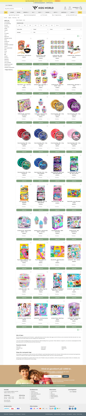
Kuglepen (6, 30)
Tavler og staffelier (7, 62)
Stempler (6, 56)
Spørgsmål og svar (54, 395)
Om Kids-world (53, 391)
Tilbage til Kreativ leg (8, 69)
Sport (40, 12)
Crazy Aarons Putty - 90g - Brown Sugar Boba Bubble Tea (57, 173)
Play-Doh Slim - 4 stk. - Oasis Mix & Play (24, 85)
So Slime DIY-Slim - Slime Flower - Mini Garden (24, 114)
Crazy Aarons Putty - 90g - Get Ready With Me (41, 202)
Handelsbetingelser (49, 414)
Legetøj (73, 12)
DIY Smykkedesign (7, 23)
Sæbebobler (6, 59)
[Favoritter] (30, 38)
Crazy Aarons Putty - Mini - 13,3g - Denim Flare (41, 144)
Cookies (74, 414)
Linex (63, 349)
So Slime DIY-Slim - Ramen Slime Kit (24, 55)
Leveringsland (69, 414)
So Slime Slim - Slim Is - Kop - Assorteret (24, 290)
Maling (5, 39)
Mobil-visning (79, 414)
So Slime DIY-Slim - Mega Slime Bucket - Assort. (57, 85)
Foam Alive (18, 346)
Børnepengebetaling (35, 399)
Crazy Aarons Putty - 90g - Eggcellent (24, 202)
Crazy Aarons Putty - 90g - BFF (57, 201)
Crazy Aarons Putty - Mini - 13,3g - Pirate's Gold (57, 114)
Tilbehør (47, 12)
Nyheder (12, 12)
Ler (4, 31)
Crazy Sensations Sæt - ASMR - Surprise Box (57, 231)
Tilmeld (65, 376)
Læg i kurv (24, 64)
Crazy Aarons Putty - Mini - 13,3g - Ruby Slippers (24, 144)
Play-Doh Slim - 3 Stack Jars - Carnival (40, 260)
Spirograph (64, 346)
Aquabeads (43, 349)
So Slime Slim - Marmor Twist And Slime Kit (24, 319)
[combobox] (24, 61)
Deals (6, 12)
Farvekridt (6, 25)
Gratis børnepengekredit (30, 15)
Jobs (51, 392)
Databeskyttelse (57, 414)
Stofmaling (6, 57)
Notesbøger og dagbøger (8, 44)
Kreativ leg (14, 17)
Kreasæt (5, 28)
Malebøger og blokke (8, 38)
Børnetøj (26, 12)
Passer (5, 49)
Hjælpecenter (33, 396)
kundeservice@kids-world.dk (12, 391)
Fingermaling (6, 26)
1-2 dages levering (56, 15)
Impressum (63, 414)
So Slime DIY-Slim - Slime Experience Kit (74, 231)
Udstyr (56, 12)
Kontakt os (33, 391)
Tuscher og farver (7, 65)
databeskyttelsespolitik (60, 385)
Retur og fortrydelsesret (36, 394)
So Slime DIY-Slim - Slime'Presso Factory (57, 319)
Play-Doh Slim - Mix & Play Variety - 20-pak (74, 202)
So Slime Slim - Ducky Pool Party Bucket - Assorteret (41, 114)
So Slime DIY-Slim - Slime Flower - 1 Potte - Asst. (41, 85)
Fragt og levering (34, 392)
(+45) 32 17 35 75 (10, 392)
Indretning (64, 12)
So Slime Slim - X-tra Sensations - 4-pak (74, 290)
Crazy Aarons (43, 346)
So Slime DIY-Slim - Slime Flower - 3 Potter (74, 85)
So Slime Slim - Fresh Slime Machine (41, 318)
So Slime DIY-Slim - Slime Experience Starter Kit (41, 56)
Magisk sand (6, 36)
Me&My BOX (64, 348)
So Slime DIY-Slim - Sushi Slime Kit (74, 55)
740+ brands (44, 15)
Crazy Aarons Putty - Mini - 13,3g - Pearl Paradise (74, 144)
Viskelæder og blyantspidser (9, 67)
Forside (5, 17)
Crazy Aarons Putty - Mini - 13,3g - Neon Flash (57, 144)
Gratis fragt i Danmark (14, 15)
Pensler (5, 51)
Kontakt (6, 389)
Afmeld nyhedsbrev (54, 396)
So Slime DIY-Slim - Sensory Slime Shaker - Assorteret (74, 319)
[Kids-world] (43, 8)
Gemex (17, 349)
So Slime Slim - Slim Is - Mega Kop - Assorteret (41, 290)
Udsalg (79, 12)
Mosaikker (6, 43)
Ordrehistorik (33, 395)
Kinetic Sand (43, 348)
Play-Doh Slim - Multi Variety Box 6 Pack (57, 260)
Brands (18, 12)
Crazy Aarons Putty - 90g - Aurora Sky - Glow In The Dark (74, 173)
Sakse (5, 52)
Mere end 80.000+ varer (71, 15)
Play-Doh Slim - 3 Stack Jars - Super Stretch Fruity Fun (24, 260)
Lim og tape (6, 33)
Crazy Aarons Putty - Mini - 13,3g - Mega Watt (74, 114)
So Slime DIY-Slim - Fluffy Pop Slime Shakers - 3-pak (24, 231)
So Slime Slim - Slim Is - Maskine (74, 259)
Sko (33, 12)
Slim (18, 17)
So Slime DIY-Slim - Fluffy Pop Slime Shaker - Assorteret (41, 231)
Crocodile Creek (19, 348)
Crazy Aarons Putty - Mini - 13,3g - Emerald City (24, 173)
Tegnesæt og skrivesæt (8, 64)
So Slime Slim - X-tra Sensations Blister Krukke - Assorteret (57, 290)
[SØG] (22, 9)
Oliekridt (5, 46)
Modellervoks (6, 41)
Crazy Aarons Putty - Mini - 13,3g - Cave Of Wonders (41, 173)
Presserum (53, 394)
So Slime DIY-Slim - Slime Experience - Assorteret (57, 56)
